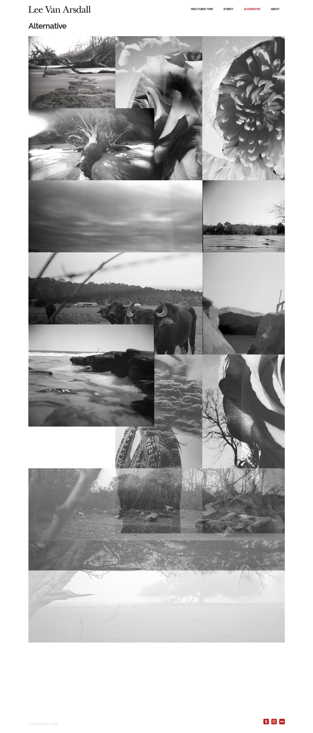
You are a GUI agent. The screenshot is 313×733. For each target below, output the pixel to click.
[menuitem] (202, 9)
